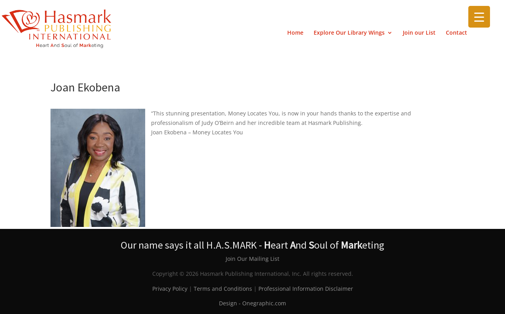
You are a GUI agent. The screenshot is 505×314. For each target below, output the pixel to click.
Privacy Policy (169, 288)
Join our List (419, 33)
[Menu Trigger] (479, 17)
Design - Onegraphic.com (252, 303)
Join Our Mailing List (252, 258)
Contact (456, 33)
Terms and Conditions (223, 288)
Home (295, 33)
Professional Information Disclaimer (305, 288)
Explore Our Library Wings (349, 33)
